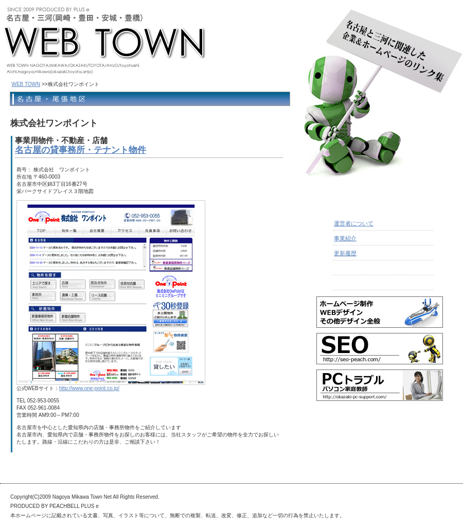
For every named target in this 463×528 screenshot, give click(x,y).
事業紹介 (345, 238)
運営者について (353, 223)
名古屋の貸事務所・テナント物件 (80, 150)
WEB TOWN (26, 84)
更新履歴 (345, 253)
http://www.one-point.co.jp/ (89, 388)
